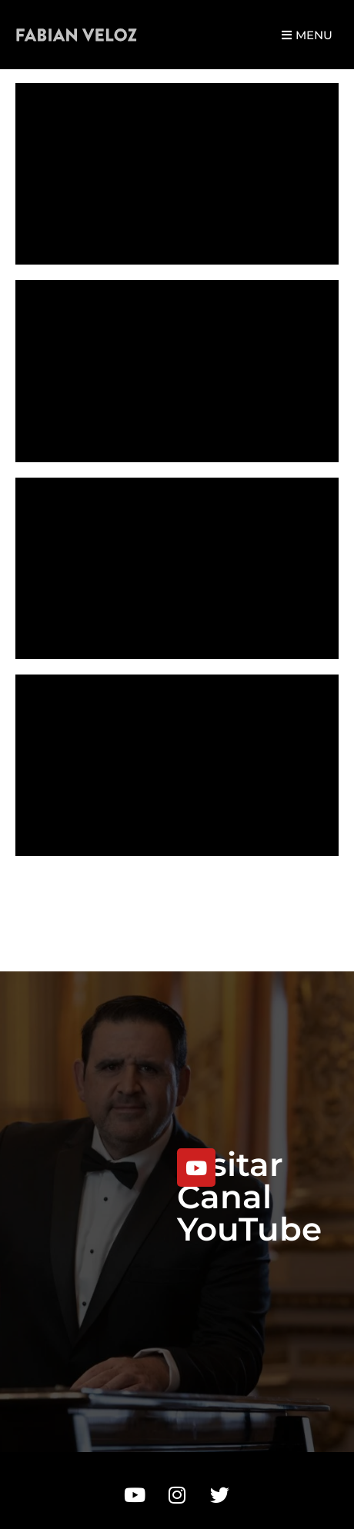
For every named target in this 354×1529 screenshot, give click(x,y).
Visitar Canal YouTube (249, 1196)
